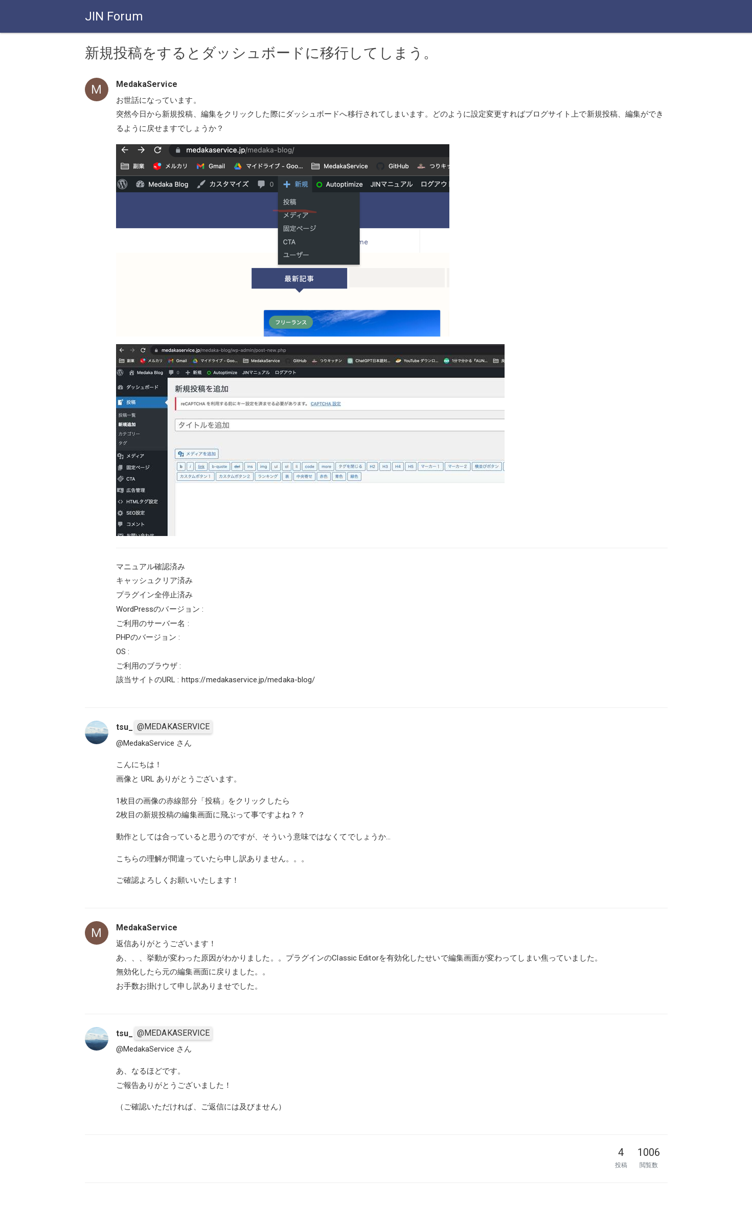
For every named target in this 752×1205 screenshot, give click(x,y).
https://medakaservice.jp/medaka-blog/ (248, 679)
